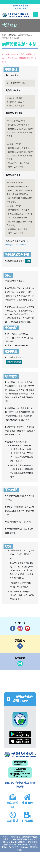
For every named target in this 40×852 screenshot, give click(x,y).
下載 (28, 261)
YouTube (27, 628)
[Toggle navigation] (35, 14)
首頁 (4, 35)
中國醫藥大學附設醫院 (20, 754)
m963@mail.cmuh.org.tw (15, 245)
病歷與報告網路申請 (14, 362)
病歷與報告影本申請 (10, 38)
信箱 (20, 663)
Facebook (12, 628)
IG (20, 628)
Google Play (20, 734)
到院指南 (20, 646)
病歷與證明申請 (25, 35)
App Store (20, 741)
